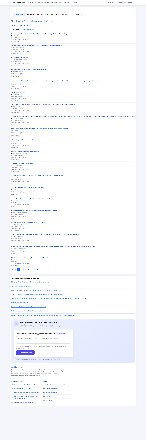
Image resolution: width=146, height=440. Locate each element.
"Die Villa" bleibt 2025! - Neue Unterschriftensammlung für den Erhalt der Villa (37, 320)
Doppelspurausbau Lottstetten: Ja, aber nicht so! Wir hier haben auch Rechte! (37, 316)
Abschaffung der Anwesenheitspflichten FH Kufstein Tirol (30, 225)
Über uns (66, 3)
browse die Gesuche (42, 3)
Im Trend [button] (15, 56)
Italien (55, 40)
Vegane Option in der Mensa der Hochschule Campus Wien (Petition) (34, 237)
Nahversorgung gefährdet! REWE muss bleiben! (27, 337)
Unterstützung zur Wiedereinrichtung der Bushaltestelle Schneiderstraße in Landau (39, 154)
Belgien (31, 40)
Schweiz (65, 40)
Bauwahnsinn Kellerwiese (19, 83)
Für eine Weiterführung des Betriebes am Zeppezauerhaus (30, 308)
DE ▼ (30, 2)
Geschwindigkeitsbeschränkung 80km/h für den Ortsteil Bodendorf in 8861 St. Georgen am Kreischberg (46, 260)
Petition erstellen (25, 378)
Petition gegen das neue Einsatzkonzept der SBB (27, 213)
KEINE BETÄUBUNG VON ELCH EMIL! (23, 189)
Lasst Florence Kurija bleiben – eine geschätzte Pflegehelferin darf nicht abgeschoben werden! (43, 130)
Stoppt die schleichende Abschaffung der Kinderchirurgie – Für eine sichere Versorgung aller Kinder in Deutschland (49, 324)
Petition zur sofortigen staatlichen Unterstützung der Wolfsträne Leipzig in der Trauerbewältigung (43, 341)
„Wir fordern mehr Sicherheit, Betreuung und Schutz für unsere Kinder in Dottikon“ (39, 284)
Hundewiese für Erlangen (19, 328)
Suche (74, 3)
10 (44, 295)
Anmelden (111, 3)
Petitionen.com (19, 2)
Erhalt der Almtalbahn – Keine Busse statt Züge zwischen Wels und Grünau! (36, 71)
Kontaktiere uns (56, 3)
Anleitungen (16, 407)
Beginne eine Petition (125, 3)
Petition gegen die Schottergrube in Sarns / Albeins (28, 248)
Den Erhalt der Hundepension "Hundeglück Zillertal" (28, 95)
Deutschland (43, 40)
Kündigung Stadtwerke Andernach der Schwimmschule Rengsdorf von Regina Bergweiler (41, 60)
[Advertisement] (68, 23)
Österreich (77, 40)
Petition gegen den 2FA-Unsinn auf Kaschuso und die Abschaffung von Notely (37, 201)
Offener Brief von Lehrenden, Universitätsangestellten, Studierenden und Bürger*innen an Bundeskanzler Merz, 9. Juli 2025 (53, 272)
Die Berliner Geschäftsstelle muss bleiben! (25, 178)
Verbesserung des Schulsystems (22, 312)
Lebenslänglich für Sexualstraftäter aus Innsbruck (28, 166)
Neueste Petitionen (29, 56)
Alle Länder (19, 40)
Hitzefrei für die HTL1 (18, 119)
